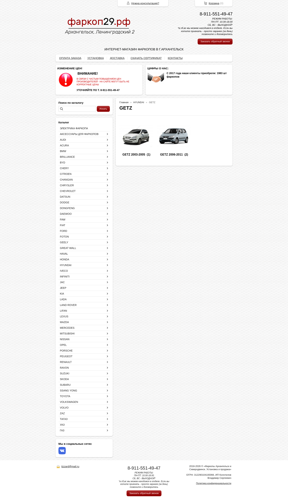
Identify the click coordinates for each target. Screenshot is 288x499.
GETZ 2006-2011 (171, 154)
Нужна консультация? (145, 3)
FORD (63, 230)
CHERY (64, 168)
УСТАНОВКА (95, 58)
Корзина (214, 3)
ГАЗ (62, 430)
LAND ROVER (68, 305)
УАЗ (62, 424)
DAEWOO (66, 213)
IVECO (64, 270)
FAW (62, 219)
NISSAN (64, 339)
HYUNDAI (65, 265)
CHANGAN (66, 179)
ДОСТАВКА (117, 58)
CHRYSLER (67, 185)
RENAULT (66, 362)
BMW (63, 151)
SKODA (64, 379)
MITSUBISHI (67, 333)
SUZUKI (64, 373)
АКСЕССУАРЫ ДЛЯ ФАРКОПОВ (79, 134)
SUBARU (65, 384)
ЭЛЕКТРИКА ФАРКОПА (74, 128)
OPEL (63, 344)
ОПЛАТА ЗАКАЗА (70, 58)
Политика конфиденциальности (213, 483)
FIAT (62, 225)
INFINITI (65, 276)
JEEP (63, 287)
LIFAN (63, 310)
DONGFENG (67, 208)
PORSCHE (66, 350)
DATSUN (65, 196)
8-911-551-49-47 (216, 13)
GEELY (64, 242)
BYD (62, 162)
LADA (63, 299)
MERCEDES (67, 327)
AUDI (63, 139)
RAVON (64, 367)
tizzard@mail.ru (70, 466)
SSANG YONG (68, 390)
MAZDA (64, 322)
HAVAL (64, 253)
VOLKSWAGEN (69, 401)
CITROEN (65, 173)
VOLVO (64, 407)
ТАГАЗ (64, 419)
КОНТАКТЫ (175, 58)
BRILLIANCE (67, 156)
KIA (62, 293)
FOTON (64, 236)
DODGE (64, 202)
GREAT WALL (68, 248)
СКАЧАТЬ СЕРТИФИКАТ (146, 58)
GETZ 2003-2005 (134, 154)
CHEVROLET (68, 191)
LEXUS (64, 316)
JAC (62, 282)
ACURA (64, 145)
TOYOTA (65, 396)
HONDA (64, 259)
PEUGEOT (66, 356)
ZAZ (62, 413)
